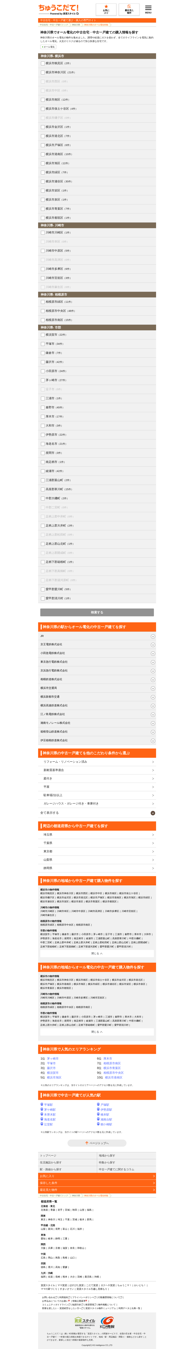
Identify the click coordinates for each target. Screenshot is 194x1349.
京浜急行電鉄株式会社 (54, 670)
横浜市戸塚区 (59, 145)
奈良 (72, 1248)
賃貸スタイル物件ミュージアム (100, 1308)
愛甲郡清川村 (59, 598)
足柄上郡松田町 (60, 534)
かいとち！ (140, 1285)
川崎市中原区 (59, 250)
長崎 (57, 1276)
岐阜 (50, 1238)
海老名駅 (48, 1119)
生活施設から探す (51, 1162)
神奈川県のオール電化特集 (96, 25)
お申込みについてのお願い (55, 1301)
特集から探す (107, 1162)
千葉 (67, 1219)
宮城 (67, 1209)
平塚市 (55, 343)
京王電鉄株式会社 (51, 644)
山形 (82, 1209)
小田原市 (57, 371)
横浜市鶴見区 (59, 63)
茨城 (74, 1219)
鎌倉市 (54, 352)
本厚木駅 (48, 1114)
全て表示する (49, 812)
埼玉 (60, 1219)
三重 (65, 1238)
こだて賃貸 (92, 1285)
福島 (89, 1209)
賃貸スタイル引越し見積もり (92, 1289)
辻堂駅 (47, 1124)
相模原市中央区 (61, 310)
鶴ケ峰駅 (104, 1124)
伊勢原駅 (104, 1109)
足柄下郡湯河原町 (62, 580)
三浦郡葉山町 (59, 480)
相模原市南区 (59, 319)
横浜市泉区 (57, 199)
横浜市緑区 (57, 172)
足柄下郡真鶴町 (60, 571)
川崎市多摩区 (59, 268)
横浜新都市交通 (50, 696)
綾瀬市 (55, 471)
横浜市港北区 (59, 135)
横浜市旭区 (58, 163)
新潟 (50, 1229)
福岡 (43, 1276)
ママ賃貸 (62, 1285)
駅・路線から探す (51, 1169)
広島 (43, 1257)
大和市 (54, 425)
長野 (57, 1229)
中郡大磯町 (57, 498)
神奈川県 (76, 25)
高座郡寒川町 (59, 489)
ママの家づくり (49, 1289)
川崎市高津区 (59, 259)
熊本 (65, 1276)
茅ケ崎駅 (48, 1109)
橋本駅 (103, 1114)
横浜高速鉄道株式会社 (54, 705)
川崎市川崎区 (59, 232)
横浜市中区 (57, 90)
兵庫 (50, 1248)
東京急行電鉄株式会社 (54, 661)
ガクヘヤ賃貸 (108, 1285)
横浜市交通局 (48, 687)
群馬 (89, 1219)
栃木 (82, 1219)
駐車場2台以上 (53, 795)
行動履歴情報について (109, 1297)
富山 (65, 1229)
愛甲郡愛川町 (59, 589)
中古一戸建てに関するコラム (116, 1169)
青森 (52, 1209)
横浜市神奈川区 (61, 72)
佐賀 (50, 1276)
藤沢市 (55, 361)
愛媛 (65, 1267)
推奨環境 (89, 1304)
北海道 (44, 1209)
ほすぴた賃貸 (77, 1285)
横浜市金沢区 (59, 126)
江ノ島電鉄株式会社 (52, 714)
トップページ (48, 1155)
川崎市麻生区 (59, 287)
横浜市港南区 (59, 154)
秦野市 (55, 407)
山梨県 (48, 859)
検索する (97, 612)
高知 (57, 1267)
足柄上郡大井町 (60, 525)
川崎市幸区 (57, 241)
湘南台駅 (104, 1119)
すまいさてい (67, 1289)
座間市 (54, 452)
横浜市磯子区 (59, 117)
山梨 (43, 1229)
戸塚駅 (103, 1104)
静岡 (57, 1238)
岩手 (60, 1209)
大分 (72, 1276)
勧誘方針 (76, 1304)
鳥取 (57, 1257)
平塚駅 (47, 1104)
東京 (43, 1219)
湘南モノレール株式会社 (55, 722)
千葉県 (48, 842)
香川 (50, 1267)
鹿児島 (88, 1276)
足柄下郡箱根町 (60, 561)
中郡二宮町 (57, 507)
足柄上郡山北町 (60, 543)
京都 (57, 1248)
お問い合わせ (48, 1297)
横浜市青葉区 (59, 208)
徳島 (43, 1267)
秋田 (74, 1209)
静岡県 (48, 868)
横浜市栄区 (57, 190)
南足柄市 (56, 461)
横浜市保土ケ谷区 (62, 108)
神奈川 (51, 1219)
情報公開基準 (78, 1301)
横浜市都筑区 (59, 217)
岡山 (50, 1257)
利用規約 (63, 1297)
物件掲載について (107, 1304)
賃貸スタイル (48, 1285)
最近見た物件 (48, 1189)
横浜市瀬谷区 (59, 181)
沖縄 (96, 1276)
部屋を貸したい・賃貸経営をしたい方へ (61, 1308)
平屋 (46, 786)
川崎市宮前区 (59, 277)
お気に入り (47, 1176)
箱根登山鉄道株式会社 (54, 731)
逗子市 (54, 389)
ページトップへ (99, 1143)
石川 (72, 1229)
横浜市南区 (58, 99)
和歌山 (80, 1248)
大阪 (43, 1248)
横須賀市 (57, 334)
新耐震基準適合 (54, 770)
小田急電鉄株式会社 (52, 653)
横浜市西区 (57, 81)
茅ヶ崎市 (57, 380)
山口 (72, 1257)
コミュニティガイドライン (55, 1304)
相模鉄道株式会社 (51, 679)
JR (42, 635)
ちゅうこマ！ (124, 1285)
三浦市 (54, 398)
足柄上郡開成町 (60, 552)
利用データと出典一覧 (129, 1308)
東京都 (48, 851)
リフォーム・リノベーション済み (65, 761)
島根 (65, 1257)
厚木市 (55, 416)
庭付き (48, 778)
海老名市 (57, 443)
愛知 (43, 1238)
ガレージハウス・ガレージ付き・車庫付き (71, 803)
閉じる (95, 953)
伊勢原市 (57, 434)
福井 (79, 1229)
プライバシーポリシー (83, 1297)
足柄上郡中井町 (60, 516)
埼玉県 (48, 834)
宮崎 (79, 1276)
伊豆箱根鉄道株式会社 (54, 740)
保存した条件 (48, 1182)
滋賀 (65, 1248)
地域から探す (107, 1155)
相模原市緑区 (59, 301)
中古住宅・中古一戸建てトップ (54, 25)
